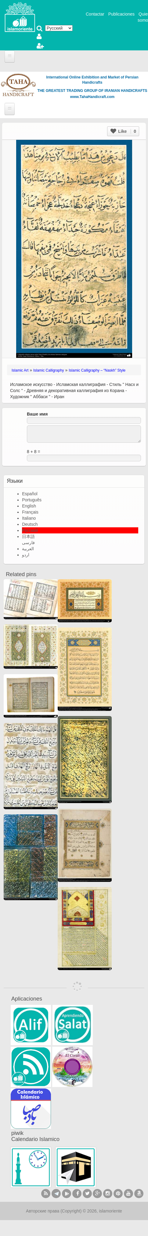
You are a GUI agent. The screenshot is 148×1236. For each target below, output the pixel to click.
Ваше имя (37, 414)
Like (123, 131)
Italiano (29, 518)
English (29, 505)
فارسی (28, 542)
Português (32, 499)
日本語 (28, 536)
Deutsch (30, 524)
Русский (30, 530)
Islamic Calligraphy (48, 370)
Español (30, 493)
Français (30, 512)
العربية (28, 548)
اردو (25, 554)
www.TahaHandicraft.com (92, 97)
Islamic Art (20, 370)
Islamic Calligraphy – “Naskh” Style (97, 370)
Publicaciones (121, 14)
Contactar (95, 14)
